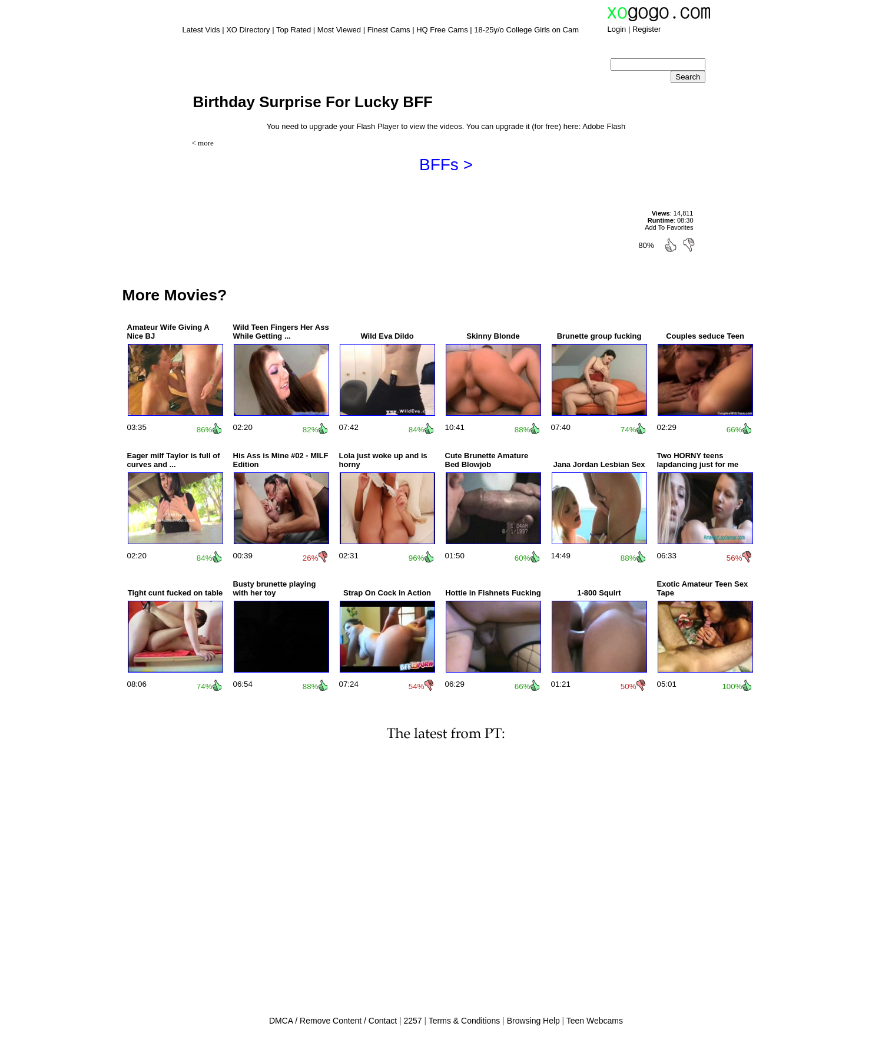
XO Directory (248, 29)
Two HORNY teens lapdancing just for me (698, 460)
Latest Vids (201, 29)
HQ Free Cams (441, 29)
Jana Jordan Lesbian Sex (599, 464)
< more (203, 142)
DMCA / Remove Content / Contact (333, 1020)
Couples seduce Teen (705, 336)
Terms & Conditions (464, 1020)
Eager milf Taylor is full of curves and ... (173, 460)
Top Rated (293, 29)
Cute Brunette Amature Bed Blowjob (487, 460)
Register (646, 29)
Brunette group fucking (599, 336)
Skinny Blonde (492, 336)
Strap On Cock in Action (387, 592)
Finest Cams (388, 29)
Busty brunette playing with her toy (274, 588)
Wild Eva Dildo (386, 336)
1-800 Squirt (599, 592)
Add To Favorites (669, 227)
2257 (412, 1020)
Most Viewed (339, 29)
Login (617, 29)
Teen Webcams (594, 1020)
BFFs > (446, 164)
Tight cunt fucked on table (175, 592)
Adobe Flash (603, 126)
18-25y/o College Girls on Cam (526, 29)
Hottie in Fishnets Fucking (493, 592)
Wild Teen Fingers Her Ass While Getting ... (281, 331)
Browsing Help (533, 1020)
